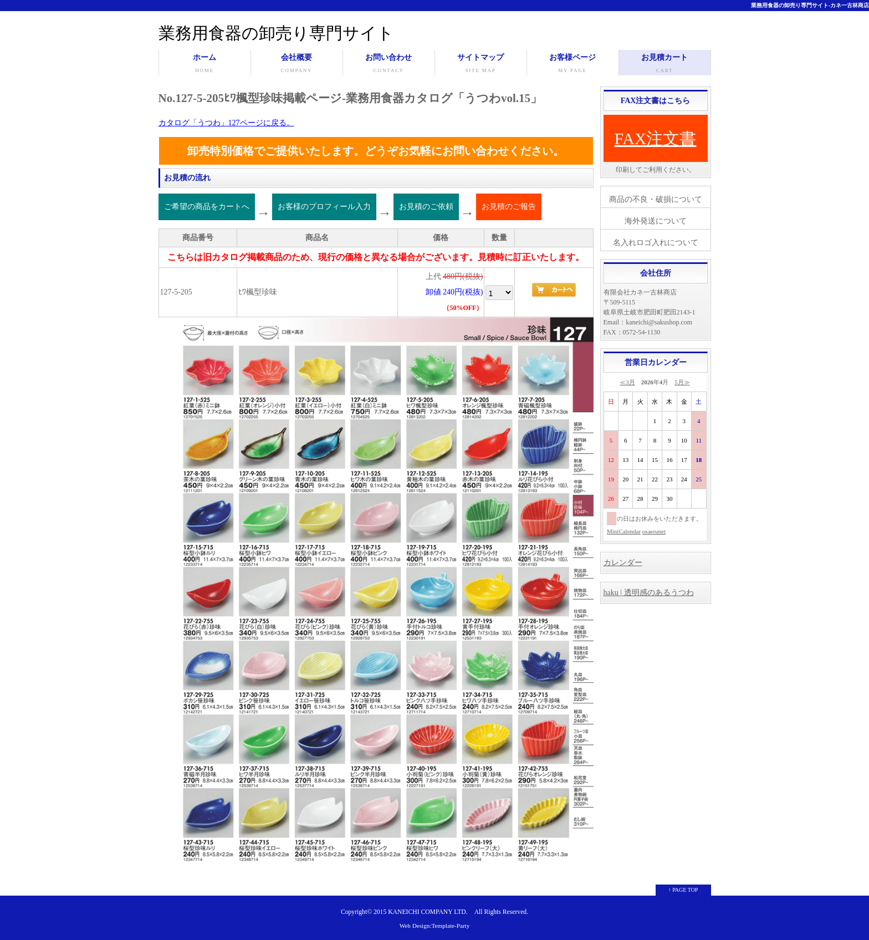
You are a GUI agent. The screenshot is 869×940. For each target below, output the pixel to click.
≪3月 (627, 382)
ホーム (205, 64)
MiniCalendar (624, 531)
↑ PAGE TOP (683, 890)
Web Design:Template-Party (435, 925)
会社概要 (297, 64)
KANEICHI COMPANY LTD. (427, 912)
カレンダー (623, 562)
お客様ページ (572, 64)
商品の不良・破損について (655, 199)
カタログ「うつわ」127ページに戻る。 (226, 123)
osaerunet (654, 531)
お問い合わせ (388, 64)
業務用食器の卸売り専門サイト (276, 33)
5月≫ (682, 382)
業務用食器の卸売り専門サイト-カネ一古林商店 (810, 5)
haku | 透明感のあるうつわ (649, 592)
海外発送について (656, 221)
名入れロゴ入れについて (655, 242)
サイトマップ (480, 64)
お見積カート (664, 64)
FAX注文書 (656, 138)
